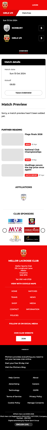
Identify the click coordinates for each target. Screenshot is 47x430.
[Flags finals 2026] (13, 139)
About (35, 378)
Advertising (14, 384)
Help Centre (14, 378)
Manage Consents (35, 403)
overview (23, 51)
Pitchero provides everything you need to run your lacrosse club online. (24, 358)
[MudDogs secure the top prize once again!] (13, 170)
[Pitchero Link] (25, 353)
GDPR (35, 390)
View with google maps (23, 284)
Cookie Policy (14, 403)
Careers (35, 384)
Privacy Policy (35, 396)
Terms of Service (14, 396)
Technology (14, 390)
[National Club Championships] (13, 155)
